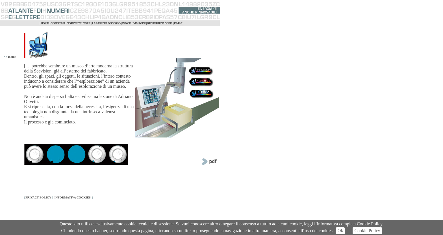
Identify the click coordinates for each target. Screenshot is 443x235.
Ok (340, 230)
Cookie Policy (367, 230)
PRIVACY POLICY (38, 197)
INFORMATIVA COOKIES (72, 197)
